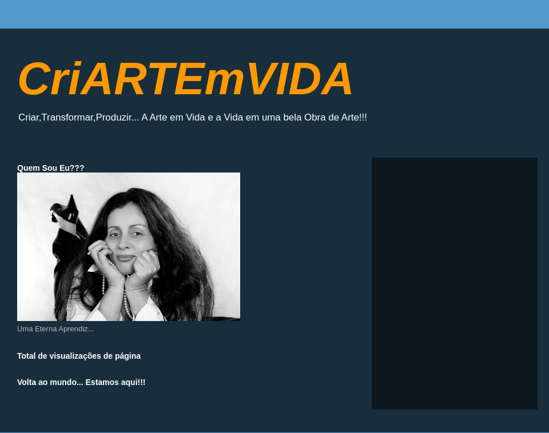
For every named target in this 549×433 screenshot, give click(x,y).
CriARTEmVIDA (186, 78)
